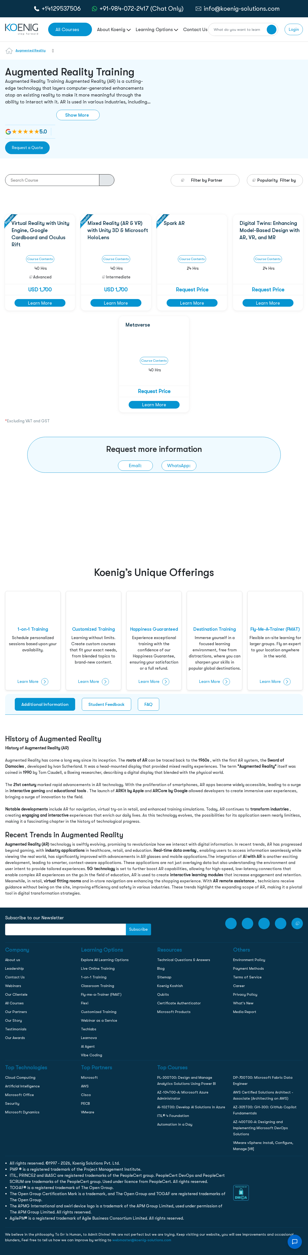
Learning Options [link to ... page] (157, 29)
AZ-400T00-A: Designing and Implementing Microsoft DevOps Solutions (260, 1128)
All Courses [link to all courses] (67, 29)
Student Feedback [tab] (106, 704)
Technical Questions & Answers (183, 960)
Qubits (163, 994)
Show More (77, 115)
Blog (161, 968)
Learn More (40, 303)
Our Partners (16, 1012)
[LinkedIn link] (280, 923)
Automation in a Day (174, 1124)
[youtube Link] (231, 923)
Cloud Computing (20, 1077)
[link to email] (135, 466)
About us (12, 960)
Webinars (13, 986)
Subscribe (138, 929)
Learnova (89, 1038)
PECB (85, 1103)
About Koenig (114, 29)
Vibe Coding (91, 1055)
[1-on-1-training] (33, 640)
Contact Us (15, 977)
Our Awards (15, 1038)
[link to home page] (21, 28)
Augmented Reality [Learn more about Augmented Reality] (31, 50)
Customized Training (98, 1012)
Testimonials (15, 1029)
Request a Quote (27, 147)
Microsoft (89, 1077)
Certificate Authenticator (179, 1003)
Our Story (13, 1020)
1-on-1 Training (93, 977)
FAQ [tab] (148, 704)
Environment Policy (249, 960)
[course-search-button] (106, 180)
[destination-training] (214, 640)
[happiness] (154, 640)
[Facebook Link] (247, 923)
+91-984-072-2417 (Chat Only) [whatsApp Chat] (142, 8)
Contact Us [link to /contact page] (195, 29)
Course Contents (40, 259)
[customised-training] (93, 640)
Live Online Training (98, 968)
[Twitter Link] (297, 923)
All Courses (14, 1003)
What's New (243, 1003)
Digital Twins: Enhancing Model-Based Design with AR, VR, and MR (269, 230)
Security (12, 1103)
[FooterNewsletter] (65, 929)
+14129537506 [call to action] (61, 8)
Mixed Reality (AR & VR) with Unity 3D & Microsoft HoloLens (117, 230)
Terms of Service (247, 977)
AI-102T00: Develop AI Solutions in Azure (191, 1107)
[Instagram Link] (264, 923)
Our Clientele (16, 994)
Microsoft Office (19, 1095)
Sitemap (164, 977)
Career (239, 986)
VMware (87, 1112)
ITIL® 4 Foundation (173, 1116)
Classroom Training (97, 986)
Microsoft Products (174, 1012)
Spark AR (174, 223)
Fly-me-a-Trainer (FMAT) (101, 994)
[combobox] (50, 54)
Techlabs (88, 1029)
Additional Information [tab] (45, 704)
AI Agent (88, 1046)
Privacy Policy (245, 994)
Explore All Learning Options (105, 960)
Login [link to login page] (294, 29)
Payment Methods (248, 968)
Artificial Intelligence (22, 1086)
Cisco (86, 1095)
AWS (85, 1086)
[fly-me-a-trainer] (275, 640)
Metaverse (137, 325)
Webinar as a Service (99, 1020)
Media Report (244, 1012)
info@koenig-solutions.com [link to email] (242, 8)
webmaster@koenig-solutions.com (141, 1240)
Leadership (14, 968)
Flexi (84, 1003)
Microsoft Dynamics (22, 1112)
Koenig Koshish (170, 986)
